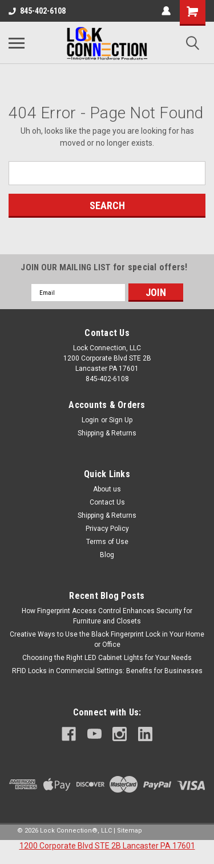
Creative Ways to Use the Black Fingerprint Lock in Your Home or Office (107, 639)
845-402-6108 (37, 10)
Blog (107, 555)
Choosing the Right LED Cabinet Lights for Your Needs (107, 658)
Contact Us (107, 502)
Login (90, 420)
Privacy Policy (107, 529)
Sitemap (129, 830)
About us (107, 489)
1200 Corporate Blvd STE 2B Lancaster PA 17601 (107, 845)
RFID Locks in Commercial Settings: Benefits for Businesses (107, 671)
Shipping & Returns (107, 433)
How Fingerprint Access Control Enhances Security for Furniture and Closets (107, 616)
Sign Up (120, 420)
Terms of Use (107, 542)
